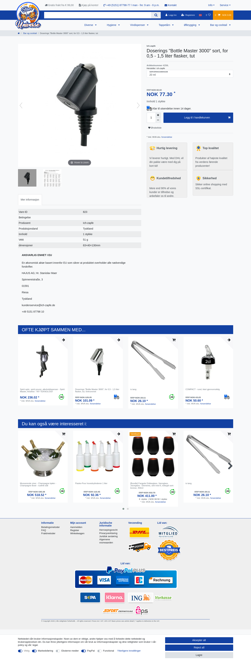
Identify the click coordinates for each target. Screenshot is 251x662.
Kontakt (171, 5)
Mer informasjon (30, 199)
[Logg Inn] (171, 15)
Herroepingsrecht (108, 529)
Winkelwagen (77, 533)
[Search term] (97, 15)
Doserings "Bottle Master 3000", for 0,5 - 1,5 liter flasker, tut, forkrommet (97, 390)
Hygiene (112, 25)
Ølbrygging (190, 25)
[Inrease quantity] (158, 115)
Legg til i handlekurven (207, 117)
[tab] (30, 199)
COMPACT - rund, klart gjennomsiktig (203, 389)
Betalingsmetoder (50, 527)
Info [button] (210, 5)
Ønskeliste (155, 128)
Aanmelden (76, 527)
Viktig (26, 650)
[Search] (156, 15)
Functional (108, 650)
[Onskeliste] (208, 15)
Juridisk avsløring (108, 536)
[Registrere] (188, 15)
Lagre (199, 655)
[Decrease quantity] (158, 120)
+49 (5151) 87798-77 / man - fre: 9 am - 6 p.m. (131, 5)
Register (74, 530)
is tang (133, 389)
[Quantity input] (151, 118)
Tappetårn (165, 25)
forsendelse (166, 137)
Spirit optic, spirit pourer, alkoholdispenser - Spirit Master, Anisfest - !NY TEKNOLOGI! (42, 390)
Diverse (89, 25)
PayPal (91, 650)
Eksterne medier (70, 650)
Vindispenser (138, 25)
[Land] (200, 15)
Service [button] (224, 5)
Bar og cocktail (219, 25)
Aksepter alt (199, 640)
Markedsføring (45, 650)
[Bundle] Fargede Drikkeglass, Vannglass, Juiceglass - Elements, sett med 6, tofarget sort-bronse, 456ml (152, 485)
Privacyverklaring (108, 533)
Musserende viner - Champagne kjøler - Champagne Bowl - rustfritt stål (38, 484)
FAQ (43, 530)
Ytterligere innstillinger (129, 650)
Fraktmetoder (48, 533)
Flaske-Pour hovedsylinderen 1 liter (91, 483)
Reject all (199, 647)
